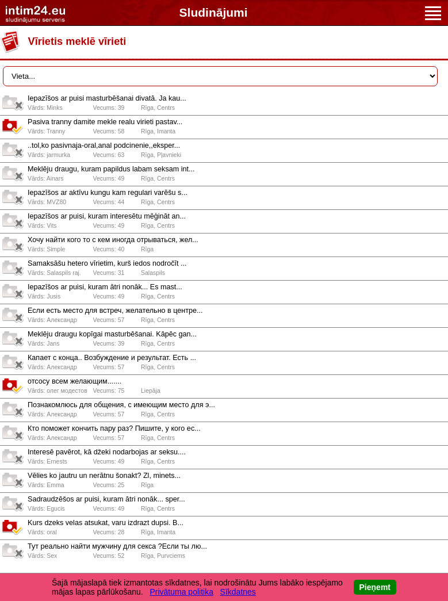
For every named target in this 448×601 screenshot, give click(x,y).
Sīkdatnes (238, 591)
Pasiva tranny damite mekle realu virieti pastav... (105, 122)
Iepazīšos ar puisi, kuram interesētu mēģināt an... (107, 216)
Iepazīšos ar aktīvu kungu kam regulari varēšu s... (107, 193)
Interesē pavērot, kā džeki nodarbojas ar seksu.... (107, 452)
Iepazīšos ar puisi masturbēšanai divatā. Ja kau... (107, 98)
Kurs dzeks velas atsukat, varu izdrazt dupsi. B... (105, 523)
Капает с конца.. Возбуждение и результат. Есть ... (112, 358)
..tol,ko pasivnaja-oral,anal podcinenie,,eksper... (104, 145)
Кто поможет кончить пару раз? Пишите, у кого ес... (114, 428)
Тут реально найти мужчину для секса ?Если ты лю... (117, 546)
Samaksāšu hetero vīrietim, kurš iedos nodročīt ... (107, 263)
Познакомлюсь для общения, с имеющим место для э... (121, 405)
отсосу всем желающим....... (74, 381)
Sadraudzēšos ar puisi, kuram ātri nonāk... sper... (106, 499)
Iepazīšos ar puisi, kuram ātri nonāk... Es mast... (105, 287)
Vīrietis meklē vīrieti (77, 41)
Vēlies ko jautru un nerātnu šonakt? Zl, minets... (104, 476)
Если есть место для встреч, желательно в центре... (115, 311)
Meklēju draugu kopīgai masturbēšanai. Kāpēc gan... (112, 334)
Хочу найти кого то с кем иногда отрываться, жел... (113, 240)
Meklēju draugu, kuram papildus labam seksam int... (111, 169)
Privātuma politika (181, 591)
